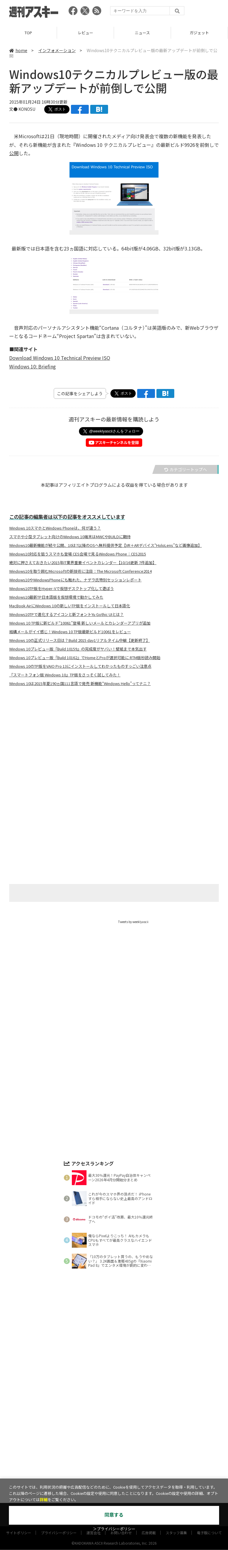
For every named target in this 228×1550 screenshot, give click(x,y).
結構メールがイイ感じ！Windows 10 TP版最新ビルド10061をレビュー (70, 632)
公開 (14, 153)
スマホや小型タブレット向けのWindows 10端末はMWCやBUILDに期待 (70, 537)
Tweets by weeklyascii (133, 921)
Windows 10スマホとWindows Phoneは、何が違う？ (55, 528)
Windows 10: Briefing (32, 366)
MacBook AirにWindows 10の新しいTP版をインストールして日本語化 (69, 606)
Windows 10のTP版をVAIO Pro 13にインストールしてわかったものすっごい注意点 (80, 666)
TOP (28, 32)
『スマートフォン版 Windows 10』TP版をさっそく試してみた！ (65, 675)
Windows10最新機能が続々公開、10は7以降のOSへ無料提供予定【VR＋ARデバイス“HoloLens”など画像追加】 (105, 545)
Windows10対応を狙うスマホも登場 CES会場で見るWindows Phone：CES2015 (77, 554)
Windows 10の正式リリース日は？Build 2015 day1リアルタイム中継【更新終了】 (79, 640)
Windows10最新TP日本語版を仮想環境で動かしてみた (56, 597)
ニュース (142, 32)
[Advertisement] (114, 749)
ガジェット (199, 32)
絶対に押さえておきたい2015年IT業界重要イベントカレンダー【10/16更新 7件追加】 (82, 563)
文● (13, 109)
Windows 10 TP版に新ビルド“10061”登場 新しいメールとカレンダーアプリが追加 (80, 623)
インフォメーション (57, 50)
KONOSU (26, 109)
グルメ (124, 1472)
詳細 (44, 1500)
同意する (114, 1515)
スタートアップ (151, 1472)
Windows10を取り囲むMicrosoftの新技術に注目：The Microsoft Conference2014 (80, 571)
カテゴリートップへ (185, 469)
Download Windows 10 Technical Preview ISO (59, 357)
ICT (175, 1472)
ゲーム (104, 1472)
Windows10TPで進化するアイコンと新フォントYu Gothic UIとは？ (66, 614)
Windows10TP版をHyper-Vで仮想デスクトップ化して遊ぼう (61, 588)
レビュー (85, 32)
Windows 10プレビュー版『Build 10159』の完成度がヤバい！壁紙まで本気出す (78, 649)
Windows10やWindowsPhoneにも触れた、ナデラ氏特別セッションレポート (75, 580)
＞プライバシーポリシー (114, 1529)
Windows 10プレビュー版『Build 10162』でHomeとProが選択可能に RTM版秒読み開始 (84, 658)
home (18, 50)
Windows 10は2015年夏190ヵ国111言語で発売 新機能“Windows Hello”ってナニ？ (80, 683)
